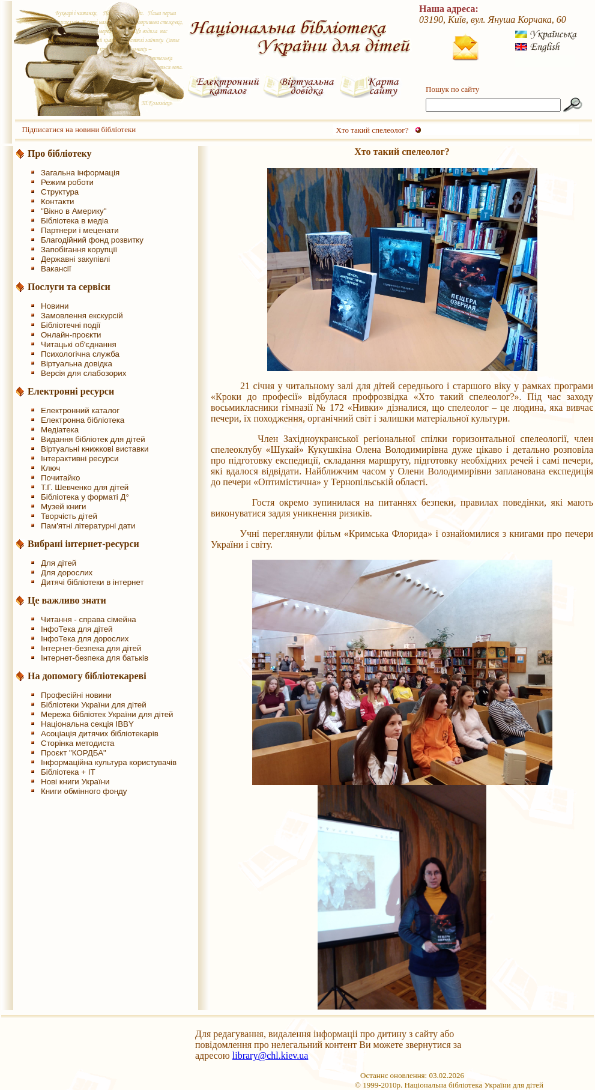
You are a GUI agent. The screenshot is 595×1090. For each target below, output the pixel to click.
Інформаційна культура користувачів (109, 762)
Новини (54, 305)
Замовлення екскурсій (82, 315)
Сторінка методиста (77, 743)
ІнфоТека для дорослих (85, 638)
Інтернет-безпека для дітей (91, 648)
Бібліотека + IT (68, 772)
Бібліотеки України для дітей (93, 704)
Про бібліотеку (60, 153)
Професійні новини (76, 695)
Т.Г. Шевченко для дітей (84, 487)
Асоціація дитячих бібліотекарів (100, 733)
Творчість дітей (69, 516)
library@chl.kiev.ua (270, 1055)
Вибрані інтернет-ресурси (83, 544)
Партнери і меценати (80, 230)
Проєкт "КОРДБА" (73, 752)
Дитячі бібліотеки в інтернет (92, 582)
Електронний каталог (80, 410)
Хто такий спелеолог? (372, 130)
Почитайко (60, 477)
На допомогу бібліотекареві (87, 676)
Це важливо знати (67, 600)
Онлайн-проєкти (71, 334)
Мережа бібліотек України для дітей (107, 714)
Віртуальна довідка (76, 363)
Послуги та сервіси (69, 287)
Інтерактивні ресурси (79, 458)
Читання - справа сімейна (88, 619)
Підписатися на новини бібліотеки (79, 129)
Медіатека (60, 429)
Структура (60, 191)
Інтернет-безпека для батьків (94, 657)
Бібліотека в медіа (74, 220)
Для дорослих (66, 572)
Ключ (50, 468)
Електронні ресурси (71, 391)
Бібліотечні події (70, 325)
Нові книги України (75, 781)
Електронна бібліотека (82, 420)
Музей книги (63, 506)
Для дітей (58, 563)
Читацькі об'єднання (78, 344)
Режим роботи (67, 182)
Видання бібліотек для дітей (93, 439)
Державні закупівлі (75, 259)
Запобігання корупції (79, 249)
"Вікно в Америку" (73, 211)
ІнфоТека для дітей (77, 629)
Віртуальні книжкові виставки (95, 448)
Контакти (57, 201)
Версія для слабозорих (83, 373)
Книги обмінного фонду (84, 791)
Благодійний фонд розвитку (92, 239)
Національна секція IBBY (87, 723)
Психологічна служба (80, 354)
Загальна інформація (80, 172)
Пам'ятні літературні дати (88, 525)
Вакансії (56, 268)
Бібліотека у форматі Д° (85, 496)
